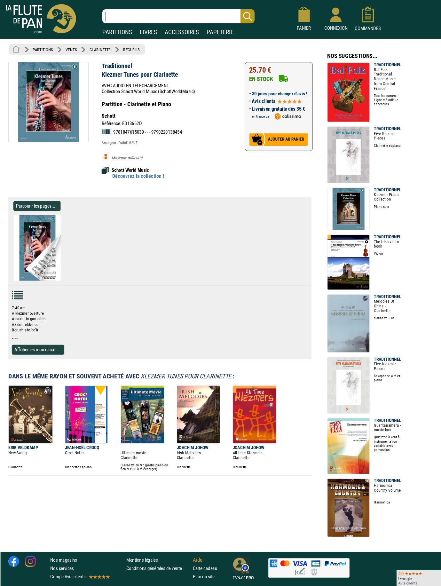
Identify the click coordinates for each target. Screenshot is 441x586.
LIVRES (148, 32)
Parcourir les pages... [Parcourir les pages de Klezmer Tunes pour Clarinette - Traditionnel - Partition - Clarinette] (35, 206)
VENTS (71, 49)
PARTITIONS (117, 32)
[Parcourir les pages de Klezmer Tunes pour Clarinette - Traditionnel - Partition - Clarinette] (63, 279)
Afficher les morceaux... (36, 349)
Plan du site (204, 576)
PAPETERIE (220, 32)
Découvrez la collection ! (138, 176)
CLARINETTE (100, 49)
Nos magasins (63, 559)
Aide (197, 560)
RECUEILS (131, 49)
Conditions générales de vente (158, 568)
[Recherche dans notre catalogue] (178, 16)
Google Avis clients (79, 576)
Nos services (62, 568)
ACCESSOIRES (182, 32)
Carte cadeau (205, 568)
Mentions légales (142, 559)
